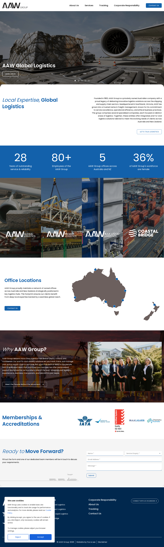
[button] (75, 81)
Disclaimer (102, 542)
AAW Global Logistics (56, 504)
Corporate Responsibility (102, 499)
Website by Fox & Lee (85, 542)
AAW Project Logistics (56, 509)
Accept (40, 537)
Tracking (93, 509)
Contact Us (94, 513)
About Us (93, 504)
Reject (18, 537)
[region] (30, 519)
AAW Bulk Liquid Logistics (57, 513)
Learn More (10, 74)
